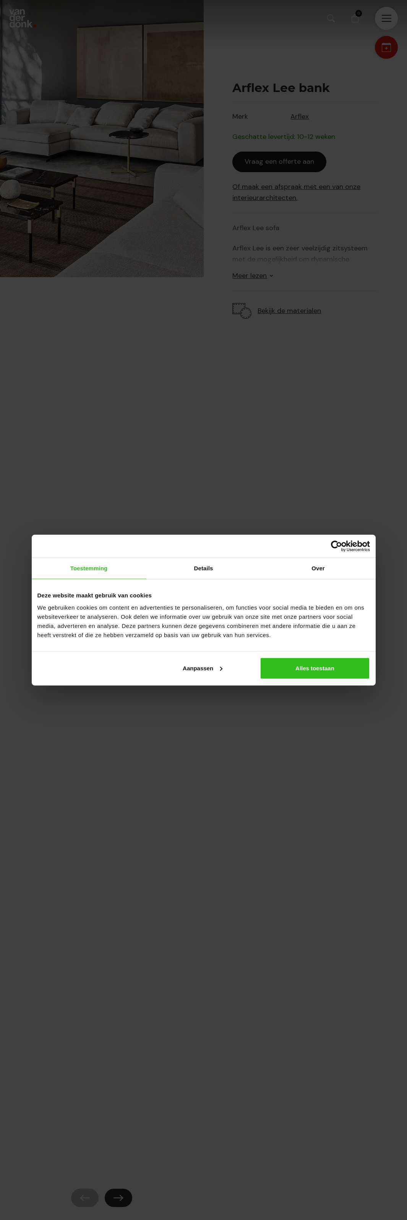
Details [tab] (203, 568)
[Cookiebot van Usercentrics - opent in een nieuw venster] (336, 546)
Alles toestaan (314, 668)
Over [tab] (318, 568)
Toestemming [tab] (89, 568)
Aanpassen (202, 668)
